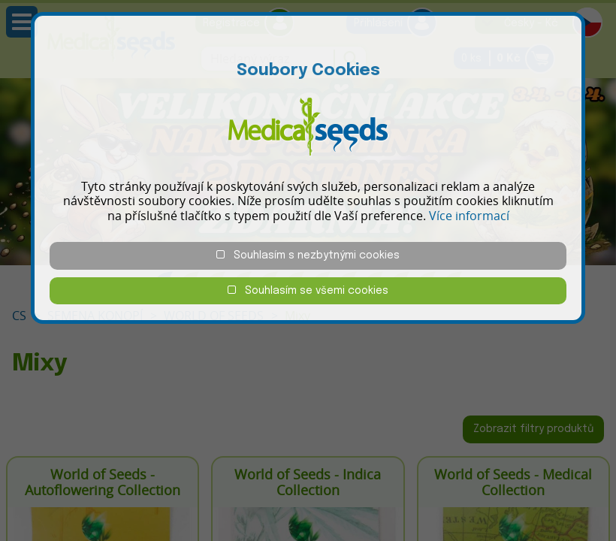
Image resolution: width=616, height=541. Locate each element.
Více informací (469, 215)
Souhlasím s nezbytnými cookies (308, 255)
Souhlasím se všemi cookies (308, 290)
